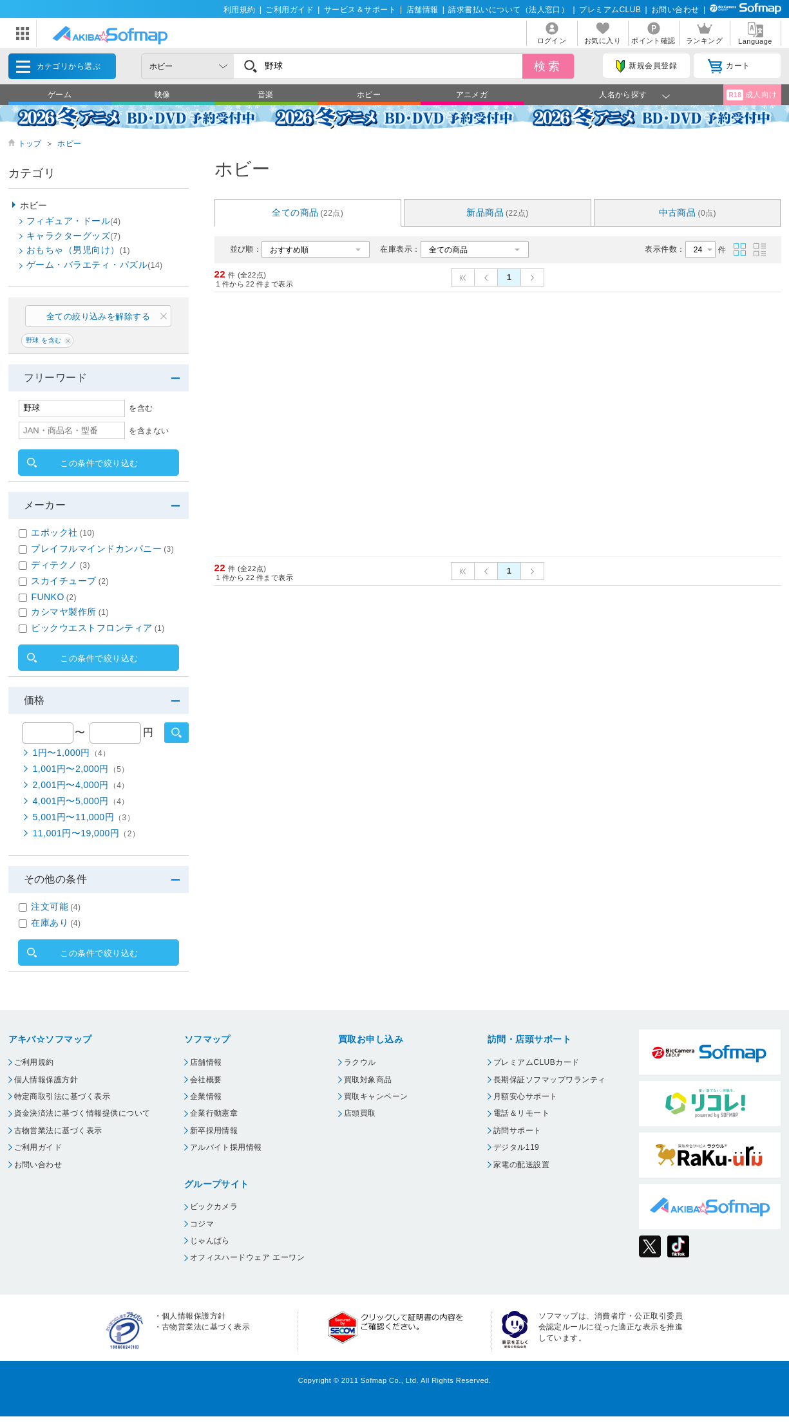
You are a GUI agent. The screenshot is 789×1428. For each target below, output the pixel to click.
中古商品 (688, 212)
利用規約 (239, 9)
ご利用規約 (34, 1062)
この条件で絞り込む (99, 463)
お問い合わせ (675, 9)
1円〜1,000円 (72, 752)
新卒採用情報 (214, 1130)
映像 (163, 94)
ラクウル (360, 1062)
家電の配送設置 (521, 1164)
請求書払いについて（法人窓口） (508, 9)
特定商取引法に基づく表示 (62, 1096)
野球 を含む (44, 340)
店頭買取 (360, 1113)
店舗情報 (422, 9)
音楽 (266, 94)
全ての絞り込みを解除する (98, 316)
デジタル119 (516, 1147)
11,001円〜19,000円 (86, 833)
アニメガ (472, 94)
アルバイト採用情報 (226, 1147)
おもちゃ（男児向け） (78, 250)
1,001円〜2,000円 (81, 769)
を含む (141, 408)
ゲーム (59, 94)
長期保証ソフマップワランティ (549, 1079)
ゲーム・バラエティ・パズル (94, 264)
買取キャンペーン (376, 1096)
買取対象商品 (368, 1079)
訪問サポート (517, 1130)
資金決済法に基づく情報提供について (82, 1113)
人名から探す (623, 94)
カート (729, 66)
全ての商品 (307, 212)
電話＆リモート (521, 1113)
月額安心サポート (525, 1096)
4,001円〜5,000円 (81, 801)
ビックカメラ (214, 1206)
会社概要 (206, 1079)
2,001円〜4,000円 (81, 785)
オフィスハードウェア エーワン (247, 1257)
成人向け (752, 94)
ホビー (369, 94)
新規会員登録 (646, 66)
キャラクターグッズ (73, 235)
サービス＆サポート (360, 9)
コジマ (202, 1223)
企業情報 (206, 1096)
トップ (30, 143)
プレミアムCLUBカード (536, 1062)
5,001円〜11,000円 (84, 817)
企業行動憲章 (214, 1113)
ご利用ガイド (289, 9)
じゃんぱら (210, 1240)
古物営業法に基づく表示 (58, 1130)
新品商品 (497, 212)
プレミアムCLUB (610, 9)
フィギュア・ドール (73, 221)
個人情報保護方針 (46, 1079)
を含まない (149, 430)
